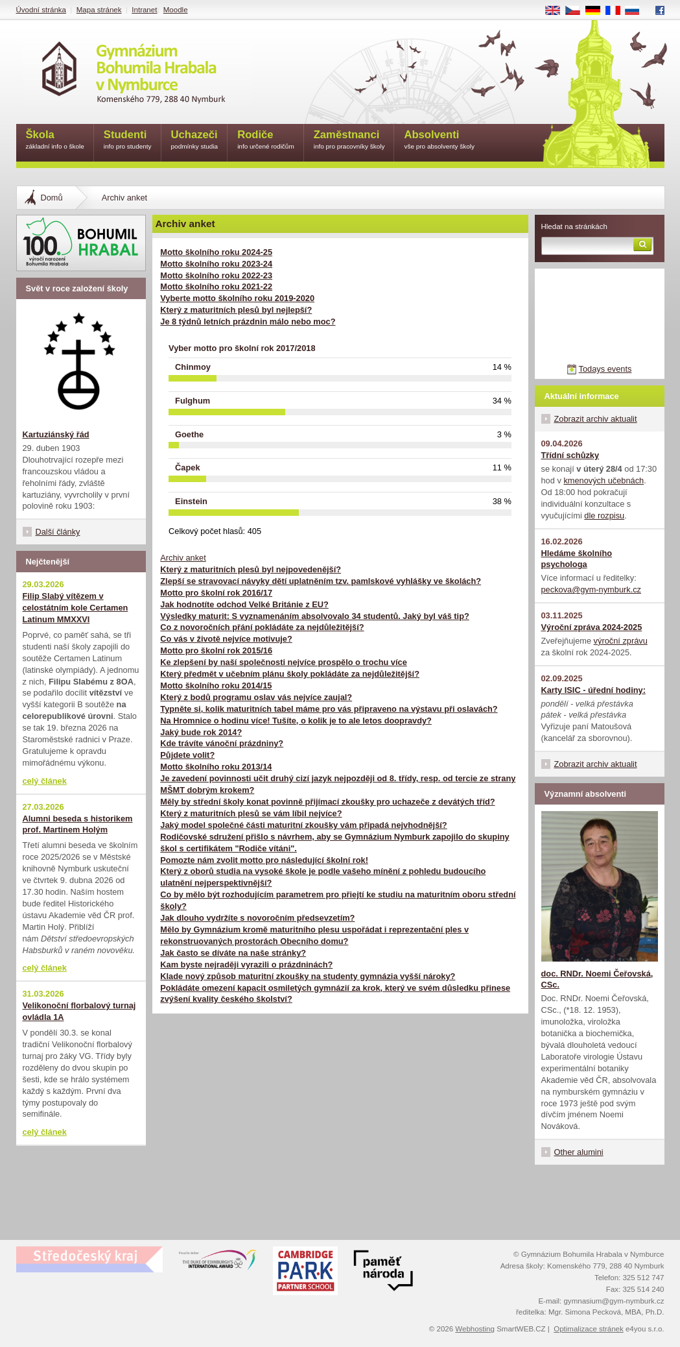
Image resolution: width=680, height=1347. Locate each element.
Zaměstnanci (349, 140)
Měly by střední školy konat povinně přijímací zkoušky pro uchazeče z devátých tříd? (327, 802)
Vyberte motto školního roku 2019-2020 (237, 298)
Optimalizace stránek (589, 1329)
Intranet (144, 10)
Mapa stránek (99, 10)
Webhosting (475, 1329)
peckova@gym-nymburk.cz (591, 589)
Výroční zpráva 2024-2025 (591, 627)
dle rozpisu (604, 515)
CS (577, 11)
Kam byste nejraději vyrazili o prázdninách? (246, 964)
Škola (55, 140)
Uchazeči (194, 140)
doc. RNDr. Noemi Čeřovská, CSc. (597, 979)
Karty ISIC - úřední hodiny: (593, 690)
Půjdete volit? (187, 755)
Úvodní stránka (41, 10)
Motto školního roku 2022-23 (216, 275)
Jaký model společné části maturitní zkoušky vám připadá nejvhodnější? (303, 825)
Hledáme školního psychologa (577, 559)
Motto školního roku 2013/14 (216, 766)
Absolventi (439, 140)
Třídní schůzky (570, 455)
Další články (58, 532)
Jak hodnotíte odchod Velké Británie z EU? (244, 604)
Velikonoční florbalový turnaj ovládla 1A (79, 1011)
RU (636, 11)
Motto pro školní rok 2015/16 (216, 650)
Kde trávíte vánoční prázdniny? (221, 743)
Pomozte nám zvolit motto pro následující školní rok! (264, 860)
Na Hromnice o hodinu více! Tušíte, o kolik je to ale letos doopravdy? (296, 720)
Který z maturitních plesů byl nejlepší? (236, 310)
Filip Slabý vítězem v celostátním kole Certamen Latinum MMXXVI (75, 607)
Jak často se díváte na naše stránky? (233, 953)
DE (597, 11)
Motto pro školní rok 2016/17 (216, 593)
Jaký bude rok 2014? (201, 732)
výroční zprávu (621, 641)
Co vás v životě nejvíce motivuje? (226, 639)
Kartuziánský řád (56, 434)
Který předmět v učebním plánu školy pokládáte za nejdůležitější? (289, 674)
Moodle (175, 10)
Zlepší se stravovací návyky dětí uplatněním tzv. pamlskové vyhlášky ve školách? (320, 581)
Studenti (128, 140)
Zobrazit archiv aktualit (595, 419)
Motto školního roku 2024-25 (216, 252)
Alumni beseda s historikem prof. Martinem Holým (78, 824)
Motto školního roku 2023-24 (216, 264)
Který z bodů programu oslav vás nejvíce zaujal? (256, 697)
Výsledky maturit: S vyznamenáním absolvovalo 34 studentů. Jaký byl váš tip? (314, 616)
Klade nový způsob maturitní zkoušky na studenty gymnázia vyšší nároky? (307, 976)
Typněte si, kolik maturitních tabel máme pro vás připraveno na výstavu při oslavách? (328, 709)
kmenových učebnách (603, 480)
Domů (52, 197)
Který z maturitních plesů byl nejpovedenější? (250, 569)
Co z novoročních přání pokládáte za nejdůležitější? (262, 627)
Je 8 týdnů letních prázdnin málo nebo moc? (247, 321)
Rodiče (265, 140)
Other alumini (579, 1152)
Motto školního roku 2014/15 (216, 685)
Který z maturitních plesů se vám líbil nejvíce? (251, 813)
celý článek (45, 781)
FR (617, 11)
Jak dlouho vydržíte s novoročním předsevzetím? (257, 918)
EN (557, 11)
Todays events (605, 369)
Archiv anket (182, 558)
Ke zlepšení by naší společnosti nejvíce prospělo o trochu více (283, 662)
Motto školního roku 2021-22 (216, 286)
